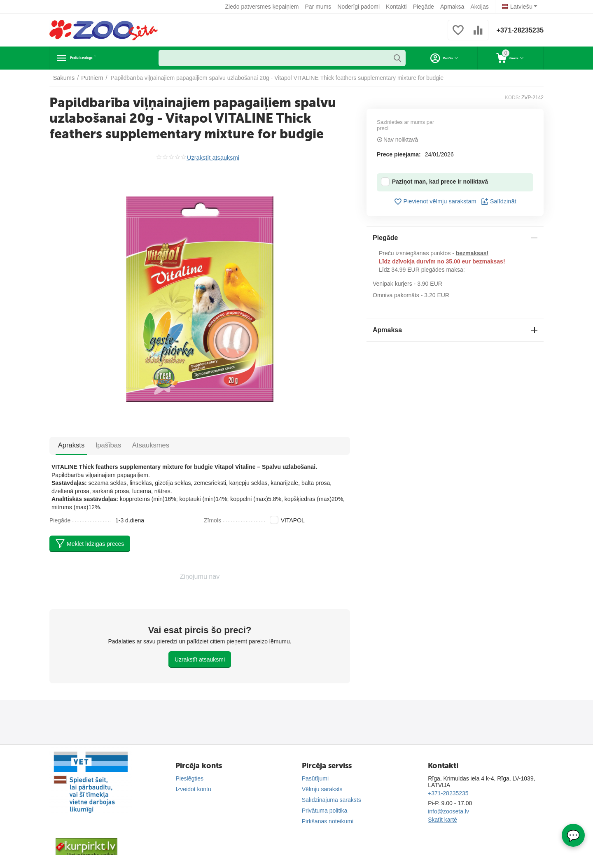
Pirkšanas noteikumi (327, 821)
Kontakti (397, 6)
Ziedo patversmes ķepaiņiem (263, 6)
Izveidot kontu (193, 789)
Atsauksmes (136, 445)
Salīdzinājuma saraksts (331, 800)
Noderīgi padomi (360, 6)
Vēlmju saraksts (322, 789)
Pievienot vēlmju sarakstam (435, 202)
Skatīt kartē (442, 819)
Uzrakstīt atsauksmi (213, 157)
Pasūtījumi (315, 778)
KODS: (512, 97)
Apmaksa (453, 6)
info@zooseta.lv (448, 811)
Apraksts (68, 445)
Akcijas (481, 6)
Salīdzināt (496, 202)
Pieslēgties (189, 778)
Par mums (319, 6)
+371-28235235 (517, 30)
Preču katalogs (97, 58)
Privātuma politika (325, 810)
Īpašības (99, 445)
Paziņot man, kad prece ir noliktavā (434, 181)
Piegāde (424, 6)
